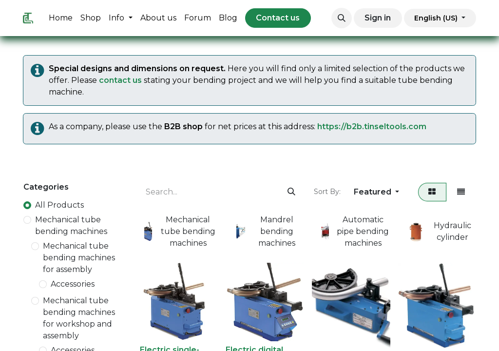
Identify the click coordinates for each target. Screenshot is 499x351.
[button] (341, 18)
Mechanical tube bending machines (71, 225)
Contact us (278, 17)
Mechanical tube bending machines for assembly (79, 257)
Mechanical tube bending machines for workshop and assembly (79, 318)
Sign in (378, 17)
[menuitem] (61, 18)
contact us (120, 80)
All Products (59, 205)
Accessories (73, 284)
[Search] (291, 192)
